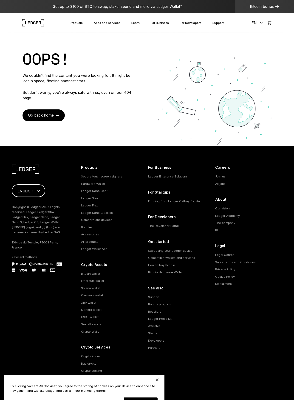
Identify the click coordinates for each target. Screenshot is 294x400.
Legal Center (224, 255)
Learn (135, 23)
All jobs (220, 184)
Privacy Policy (225, 269)
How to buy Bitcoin (161, 265)
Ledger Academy (227, 215)
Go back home (41, 115)
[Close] (157, 393)
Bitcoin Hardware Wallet (165, 272)
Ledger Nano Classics (97, 212)
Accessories (90, 234)
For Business (160, 23)
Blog (218, 230)
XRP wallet (88, 302)
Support (218, 23)
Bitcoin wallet (90, 273)
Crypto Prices (91, 356)
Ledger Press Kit (160, 318)
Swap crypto (90, 378)
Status (152, 333)
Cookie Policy (225, 276)
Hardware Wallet (93, 184)
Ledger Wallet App (94, 249)
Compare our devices (96, 220)
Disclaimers (223, 284)
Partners (154, 347)
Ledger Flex (89, 205)
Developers (156, 340)
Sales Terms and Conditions (235, 262)
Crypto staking (91, 370)
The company (225, 223)
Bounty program (159, 304)
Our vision (222, 208)
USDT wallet (90, 317)
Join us (220, 176)
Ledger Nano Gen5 (94, 191)
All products (89, 241)
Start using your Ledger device (170, 250)
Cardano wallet (92, 295)
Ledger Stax (89, 198)
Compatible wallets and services (171, 258)
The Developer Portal (163, 226)
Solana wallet (90, 288)
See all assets (91, 324)
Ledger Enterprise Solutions (168, 176)
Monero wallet (91, 309)
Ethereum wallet (92, 281)
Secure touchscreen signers (101, 176)
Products (76, 23)
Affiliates (154, 326)
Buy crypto (88, 363)
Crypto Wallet (90, 331)
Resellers (154, 311)
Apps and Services (107, 23)
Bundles (87, 227)
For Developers (190, 23)
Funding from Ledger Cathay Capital (174, 201)
